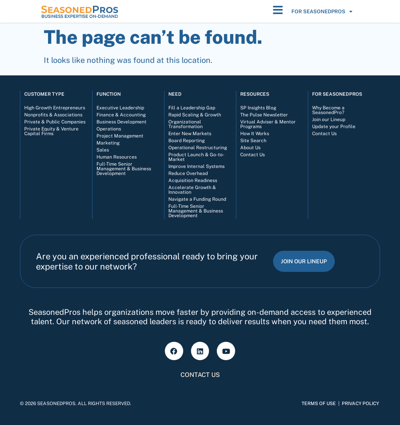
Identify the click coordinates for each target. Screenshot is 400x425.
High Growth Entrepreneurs (54, 108)
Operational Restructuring (197, 147)
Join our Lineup (328, 119)
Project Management (119, 136)
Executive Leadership (120, 108)
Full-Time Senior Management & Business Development (123, 168)
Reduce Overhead (188, 173)
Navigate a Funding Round (197, 199)
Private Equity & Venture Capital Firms (51, 131)
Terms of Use (319, 403)
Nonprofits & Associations (53, 115)
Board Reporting (186, 140)
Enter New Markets (189, 133)
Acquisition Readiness (192, 180)
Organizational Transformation (185, 124)
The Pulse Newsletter (264, 115)
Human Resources (116, 157)
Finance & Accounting (121, 115)
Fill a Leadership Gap (191, 108)
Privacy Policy (360, 403)
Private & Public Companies (55, 122)
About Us (250, 147)
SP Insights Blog (258, 108)
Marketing (108, 143)
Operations (108, 129)
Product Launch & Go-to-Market (196, 157)
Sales (102, 150)
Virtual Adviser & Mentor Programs (268, 124)
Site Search (253, 140)
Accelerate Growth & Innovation (192, 190)
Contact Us (252, 154)
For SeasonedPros (321, 12)
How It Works (254, 133)
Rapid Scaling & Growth (194, 115)
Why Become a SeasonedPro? (328, 110)
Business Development (121, 122)
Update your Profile (333, 126)
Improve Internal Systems (196, 166)
